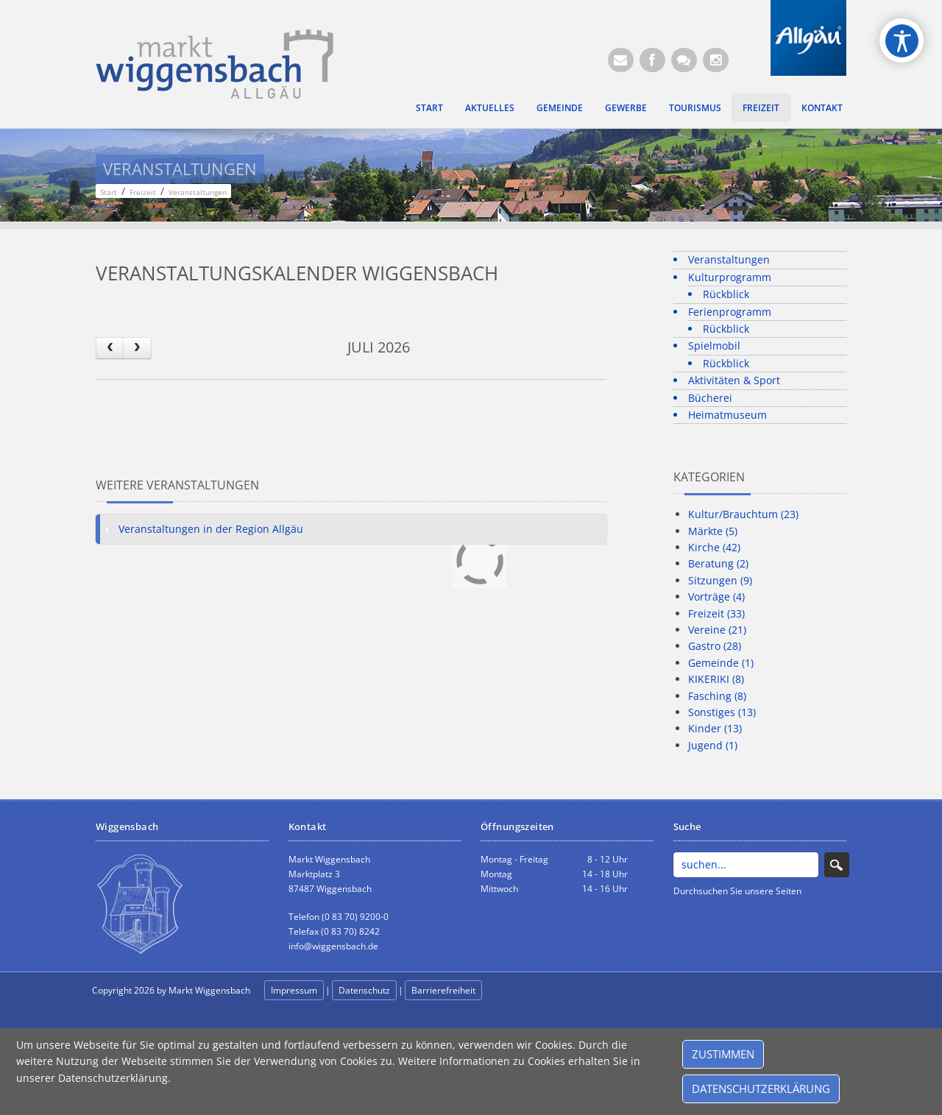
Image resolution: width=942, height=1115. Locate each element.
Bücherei (710, 398)
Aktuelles (489, 107)
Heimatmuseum (727, 415)
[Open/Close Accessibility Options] (901, 40)
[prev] (110, 347)
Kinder (715, 728)
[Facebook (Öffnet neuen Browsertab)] (652, 60)
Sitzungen (720, 580)
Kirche (714, 547)
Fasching (717, 696)
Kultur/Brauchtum (743, 514)
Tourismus (695, 107)
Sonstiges (722, 712)
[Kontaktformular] (684, 60)
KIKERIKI (716, 679)
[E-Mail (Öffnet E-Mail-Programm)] (621, 60)
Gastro (714, 646)
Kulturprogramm (729, 277)
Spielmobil (714, 346)
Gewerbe (626, 107)
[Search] (745, 864)
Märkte (712, 531)
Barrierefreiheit (443, 990)
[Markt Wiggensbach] (214, 63)
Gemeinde (559, 107)
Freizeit (761, 107)
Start (429, 107)
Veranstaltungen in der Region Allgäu (210, 529)
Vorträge (716, 596)
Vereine (717, 630)
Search (836, 864)
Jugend (712, 745)
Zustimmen (723, 1054)
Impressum (294, 990)
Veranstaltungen (729, 259)
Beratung (718, 563)
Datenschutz (364, 990)
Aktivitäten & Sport (734, 380)
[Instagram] (716, 60)
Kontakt (822, 107)
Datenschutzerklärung (761, 1088)
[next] (137, 347)
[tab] (351, 529)
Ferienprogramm (729, 312)
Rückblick (726, 294)
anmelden (516, 991)
